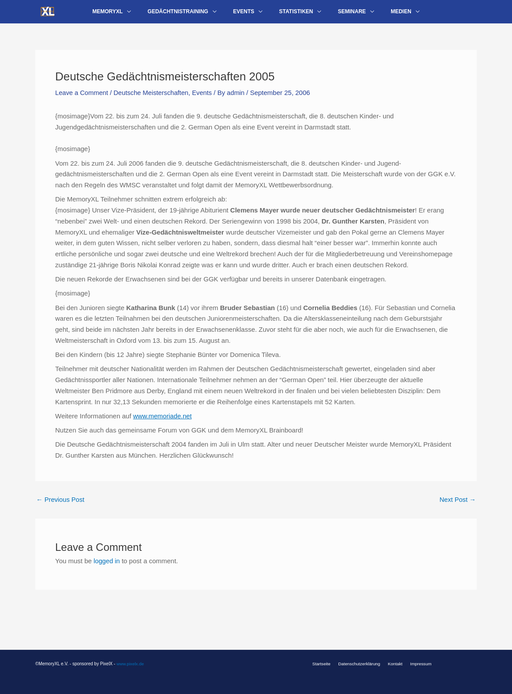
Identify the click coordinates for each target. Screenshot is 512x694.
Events (205, 99)
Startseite (325, 663)
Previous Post (61, 506)
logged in (107, 567)
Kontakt (394, 663)
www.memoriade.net (163, 422)
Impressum (417, 663)
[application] (141, 15)
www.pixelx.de (130, 663)
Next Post (457, 506)
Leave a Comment (82, 99)
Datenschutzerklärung (360, 663)
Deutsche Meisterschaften (153, 99)
